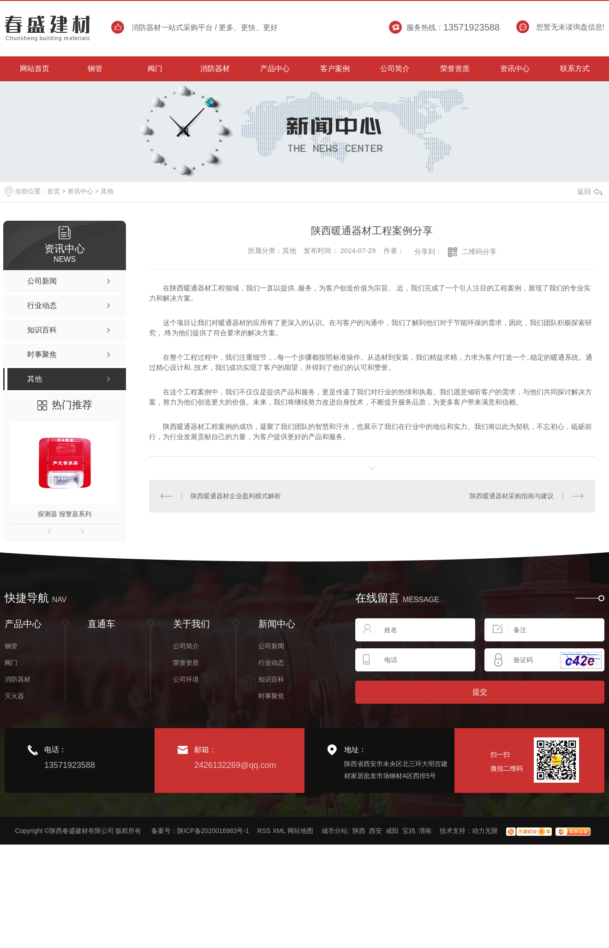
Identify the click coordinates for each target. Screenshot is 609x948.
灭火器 (14, 696)
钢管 (11, 646)
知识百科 (271, 679)
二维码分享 (479, 251)
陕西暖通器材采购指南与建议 (512, 496)
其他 (107, 191)
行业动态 (271, 662)
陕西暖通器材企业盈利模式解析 (236, 496)
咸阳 (392, 830)
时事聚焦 (271, 696)
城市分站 (334, 830)
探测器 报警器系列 (64, 514)
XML (278, 830)
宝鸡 (408, 830)
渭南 (424, 830)
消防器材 (17, 679)
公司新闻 (271, 646)
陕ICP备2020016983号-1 (213, 830)
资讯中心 (80, 191)
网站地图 (300, 830)
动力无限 (485, 830)
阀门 (11, 662)
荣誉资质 (186, 662)
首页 (53, 191)
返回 (589, 191)
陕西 (358, 830)
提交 (479, 692)
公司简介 (186, 646)
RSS (264, 830)
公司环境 (186, 679)
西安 (375, 830)
